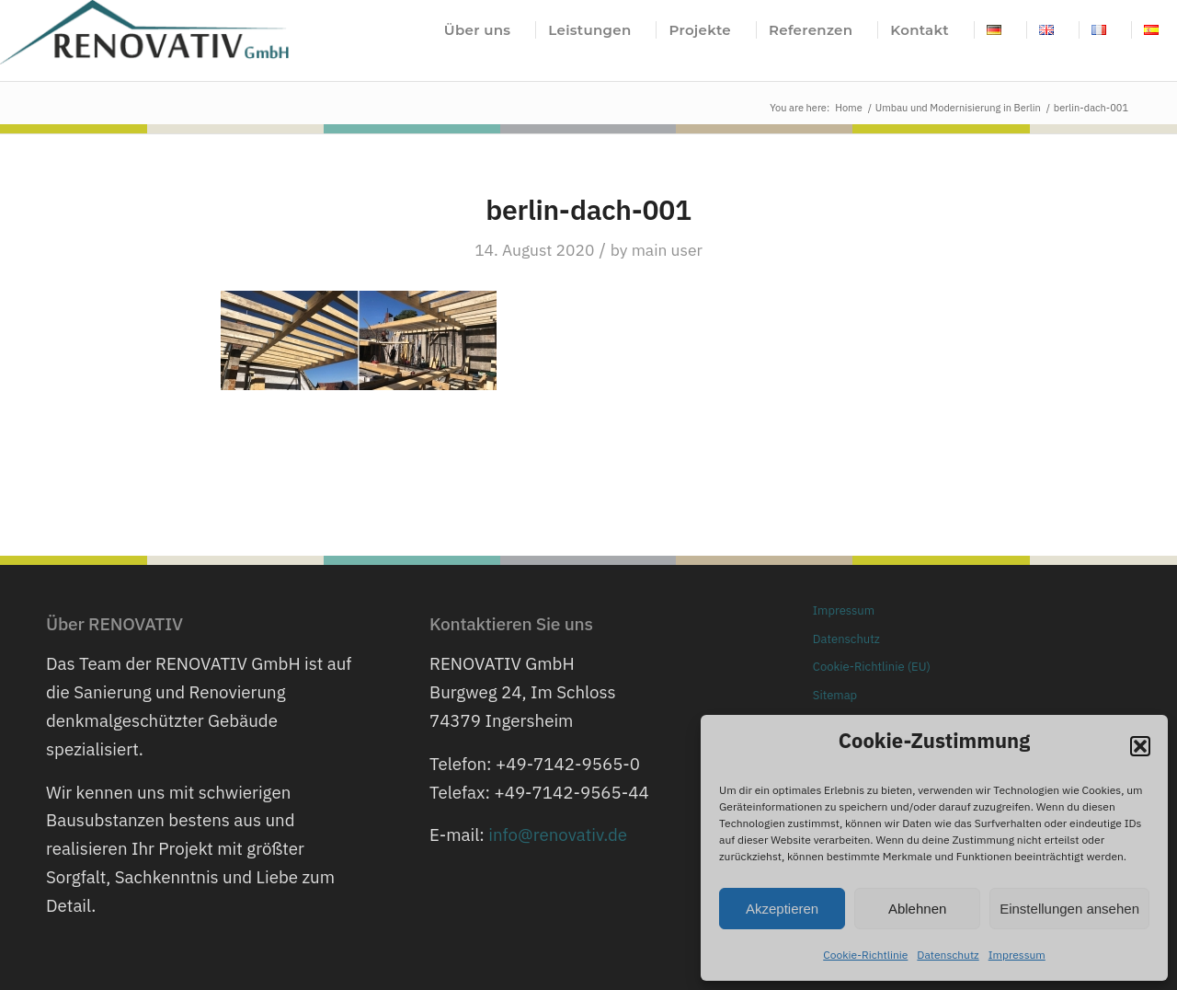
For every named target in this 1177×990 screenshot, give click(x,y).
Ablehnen (917, 908)
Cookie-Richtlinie (865, 954)
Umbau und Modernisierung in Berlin (958, 107)
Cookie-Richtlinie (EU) (872, 666)
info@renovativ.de (557, 834)
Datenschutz (947, 954)
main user (667, 249)
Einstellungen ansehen (1069, 908)
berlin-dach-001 (588, 209)
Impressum (1017, 954)
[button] (1140, 746)
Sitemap (835, 695)
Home (849, 107)
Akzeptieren (782, 908)
